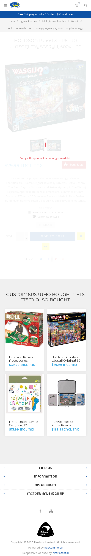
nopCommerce (54, 547)
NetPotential (61, 553)
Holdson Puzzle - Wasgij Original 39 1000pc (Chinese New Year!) (66, 362)
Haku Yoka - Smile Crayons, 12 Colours (23, 425)
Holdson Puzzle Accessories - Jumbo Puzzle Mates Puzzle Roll (23, 362)
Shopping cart (79, 3)
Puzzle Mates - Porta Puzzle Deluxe (63, 425)
